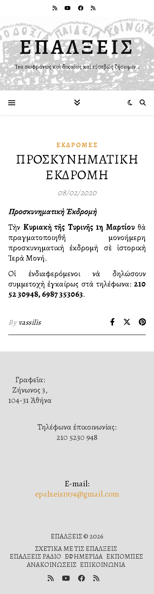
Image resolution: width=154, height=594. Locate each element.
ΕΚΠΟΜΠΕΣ (124, 556)
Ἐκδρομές (77, 145)
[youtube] (68, 8)
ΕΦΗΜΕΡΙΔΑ (83, 556)
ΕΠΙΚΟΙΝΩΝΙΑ (102, 564)
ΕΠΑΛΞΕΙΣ (77, 47)
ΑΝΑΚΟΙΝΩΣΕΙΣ (51, 564)
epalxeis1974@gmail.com (77, 493)
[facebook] (81, 8)
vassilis (29, 322)
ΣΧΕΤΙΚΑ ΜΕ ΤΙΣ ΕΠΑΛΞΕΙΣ (76, 548)
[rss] (55, 8)
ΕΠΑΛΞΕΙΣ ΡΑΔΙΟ (35, 556)
